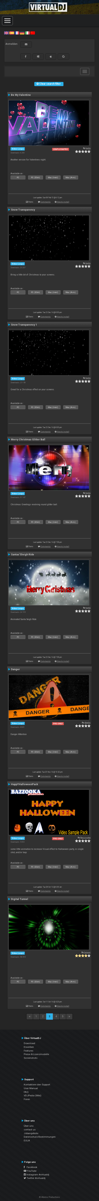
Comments (46, 202)
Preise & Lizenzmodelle (36, 1054)
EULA (27, 1140)
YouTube (30, 1170)
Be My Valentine (21, 95)
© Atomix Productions (49, 1197)
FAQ (26, 1092)
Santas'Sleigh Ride (22, 554)
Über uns (28, 1125)
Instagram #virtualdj (36, 1174)
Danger (15, 669)
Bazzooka (85, 837)
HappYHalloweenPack (24, 784)
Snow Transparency (23, 209)
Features (28, 1050)
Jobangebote (31, 1133)
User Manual (31, 1088)
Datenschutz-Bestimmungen (40, 1136)
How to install (63, 202)
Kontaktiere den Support (37, 1084)
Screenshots (30, 1057)
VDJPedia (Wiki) (32, 1095)
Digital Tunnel (19, 899)
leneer (87, 952)
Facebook (30, 1167)
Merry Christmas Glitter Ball (28, 439)
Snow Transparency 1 (24, 324)
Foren (27, 1099)
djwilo (88, 722)
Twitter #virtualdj (34, 1178)
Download (29, 1043)
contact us (30, 1129)
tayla (88, 148)
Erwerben (29, 1047)
